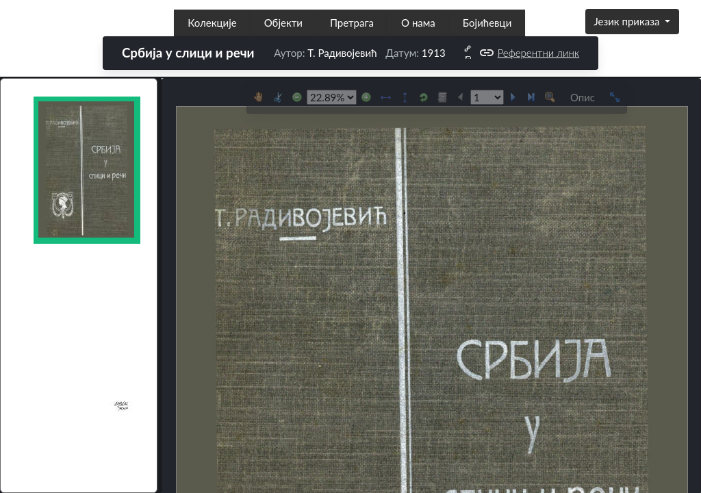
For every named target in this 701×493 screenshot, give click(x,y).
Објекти (283, 22)
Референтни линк (529, 53)
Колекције (212, 22)
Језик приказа (628, 21)
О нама (418, 22)
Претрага (352, 22)
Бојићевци (487, 22)
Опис (582, 97)
